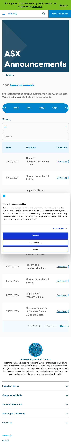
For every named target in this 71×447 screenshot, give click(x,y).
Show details (58, 228)
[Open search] (44, 14)
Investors (10, 75)
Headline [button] (32, 147)
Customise (36, 242)
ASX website (17, 97)
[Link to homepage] (7, 436)
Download (63, 161)
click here (37, 6)
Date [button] (10, 147)
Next (64, 326)
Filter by (6, 119)
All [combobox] (5, 126)
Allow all (35, 235)
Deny (35, 249)
